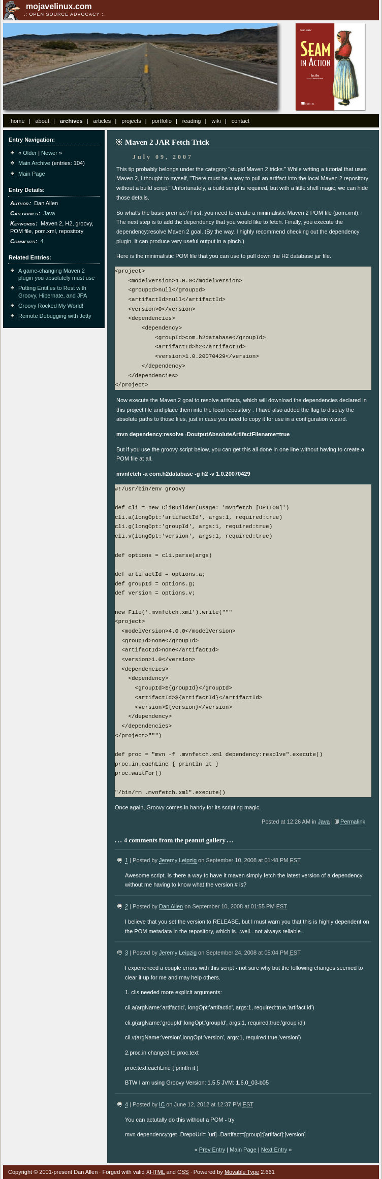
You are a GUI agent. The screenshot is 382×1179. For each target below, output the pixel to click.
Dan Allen (171, 906)
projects (131, 121)
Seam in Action (330, 67)
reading (191, 121)
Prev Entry (212, 1150)
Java (324, 821)
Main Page (243, 1150)
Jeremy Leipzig (178, 860)
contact (240, 121)
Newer (49, 153)
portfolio (162, 121)
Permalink (352, 821)
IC (162, 1104)
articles (102, 121)
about (42, 121)
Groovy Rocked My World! (50, 306)
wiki (215, 121)
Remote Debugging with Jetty (54, 316)
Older (30, 153)
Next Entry (274, 1150)
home (18, 121)
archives (71, 121)
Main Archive (34, 163)
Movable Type (242, 1172)
